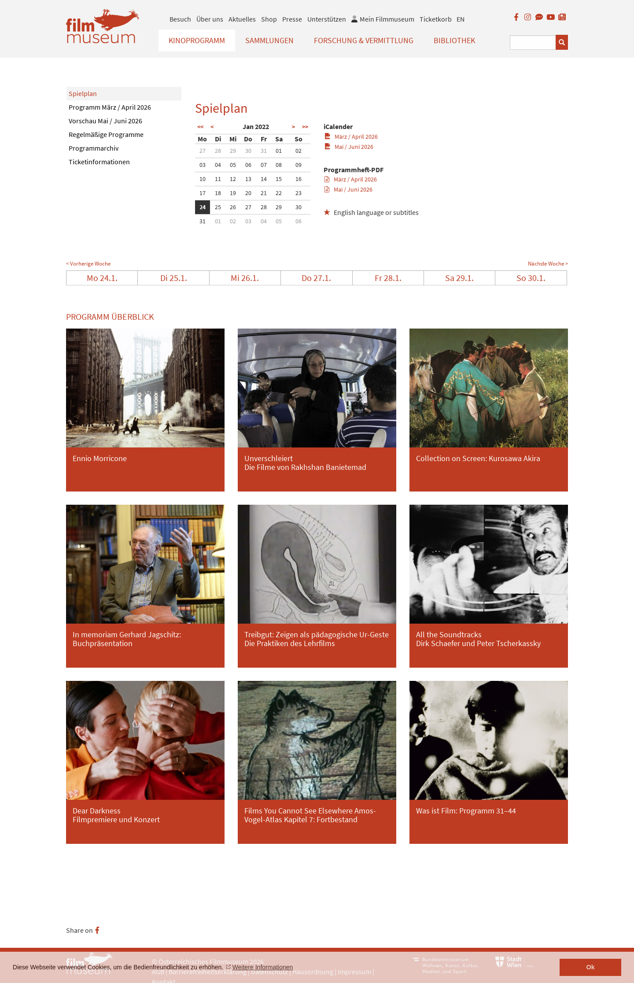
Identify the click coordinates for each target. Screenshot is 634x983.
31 (264, 151)
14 (264, 179)
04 (218, 165)
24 (202, 207)
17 (202, 193)
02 (298, 151)
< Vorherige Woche (88, 263)
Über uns (209, 19)
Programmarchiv (93, 148)
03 (202, 165)
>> (305, 127)
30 (248, 151)
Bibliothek (454, 40)
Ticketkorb (436, 19)
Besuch (180, 19)
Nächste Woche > (548, 263)
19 (233, 193)
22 (279, 193)
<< (200, 127)
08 (279, 165)
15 (279, 179)
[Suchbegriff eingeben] (533, 42)
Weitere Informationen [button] (262, 967)
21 (264, 193)
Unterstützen (326, 19)
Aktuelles (242, 19)
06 (248, 165)
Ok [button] (590, 967)
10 (202, 179)
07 (264, 165)
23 (298, 193)
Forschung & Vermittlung (363, 40)
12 (233, 179)
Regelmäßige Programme (106, 134)
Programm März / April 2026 (110, 107)
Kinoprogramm (197, 40)
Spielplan (83, 93)
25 (218, 207)
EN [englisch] (460, 19)
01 (279, 151)
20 (248, 193)
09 (298, 165)
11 (218, 179)
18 (218, 193)
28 (218, 151)
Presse (292, 19)
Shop (269, 19)
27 (202, 151)
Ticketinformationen (99, 161)
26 (233, 207)
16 (298, 179)
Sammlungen (269, 40)
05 (233, 165)
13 (248, 179)
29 (233, 151)
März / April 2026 (351, 136)
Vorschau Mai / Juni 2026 (105, 120)
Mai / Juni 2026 (348, 147)
